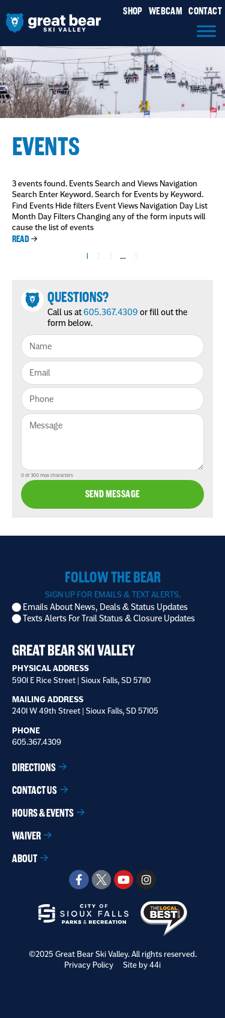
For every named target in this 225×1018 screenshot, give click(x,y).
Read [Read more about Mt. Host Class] (20, 238)
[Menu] (206, 31)
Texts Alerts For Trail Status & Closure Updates (109, 618)
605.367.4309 (110, 312)
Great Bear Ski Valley (73, 650)
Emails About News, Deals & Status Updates (105, 607)
